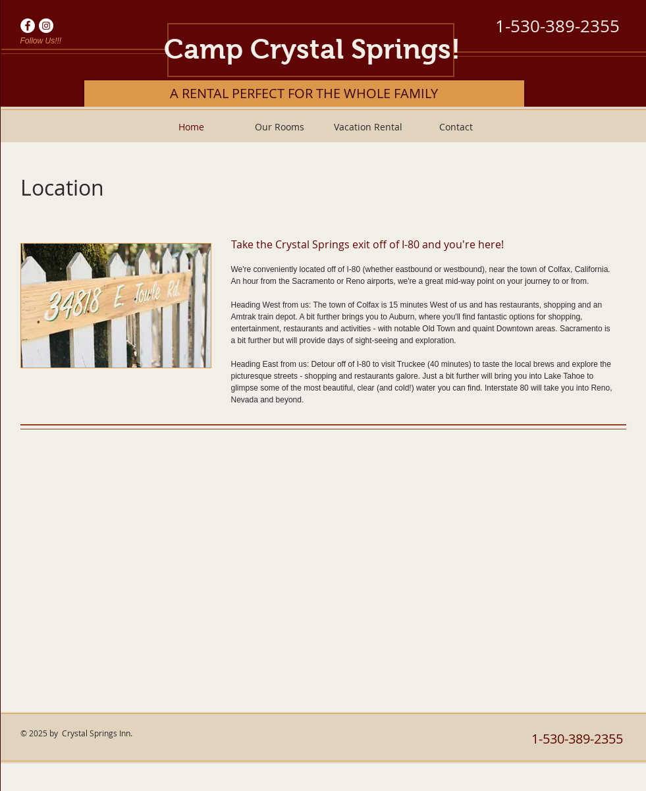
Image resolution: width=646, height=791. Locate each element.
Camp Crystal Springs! (312, 49)
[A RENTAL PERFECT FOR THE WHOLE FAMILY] (304, 93)
